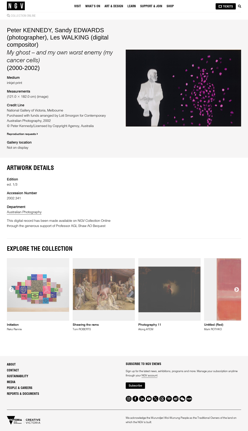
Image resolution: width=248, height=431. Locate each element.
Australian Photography (24, 212)
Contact (13, 370)
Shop (170, 6)
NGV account (149, 375)
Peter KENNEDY (29, 30)
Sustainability (17, 376)
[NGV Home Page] (16, 6)
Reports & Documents (23, 393)
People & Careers (19, 388)
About (11, 364)
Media (11, 382)
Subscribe (135, 385)
